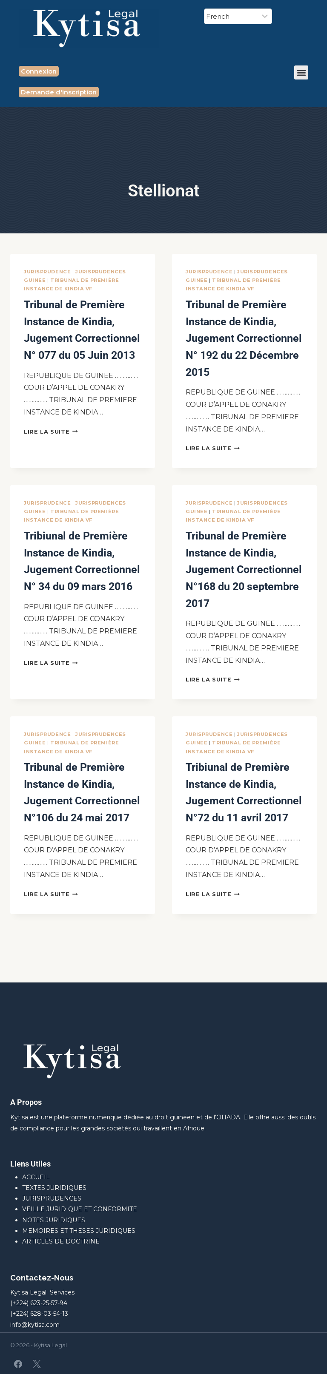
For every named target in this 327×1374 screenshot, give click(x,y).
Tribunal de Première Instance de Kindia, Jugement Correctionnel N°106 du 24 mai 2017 (82, 832)
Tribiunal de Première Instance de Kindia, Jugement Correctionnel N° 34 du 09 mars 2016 (82, 584)
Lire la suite (51, 448)
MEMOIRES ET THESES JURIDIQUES (78, 1231)
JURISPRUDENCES (51, 1198)
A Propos (26, 1102)
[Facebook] (18, 1364)
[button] (301, 72)
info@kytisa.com (35, 1325)
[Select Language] (238, 16)
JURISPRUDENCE (47, 272)
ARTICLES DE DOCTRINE (61, 1241)
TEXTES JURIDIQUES (54, 1188)
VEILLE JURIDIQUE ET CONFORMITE (79, 1209)
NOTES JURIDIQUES (53, 1220)
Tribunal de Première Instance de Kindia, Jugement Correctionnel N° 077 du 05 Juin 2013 (82, 337)
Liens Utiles (30, 1163)
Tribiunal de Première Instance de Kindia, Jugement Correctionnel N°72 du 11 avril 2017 (244, 832)
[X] (37, 1364)
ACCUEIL (36, 1177)
